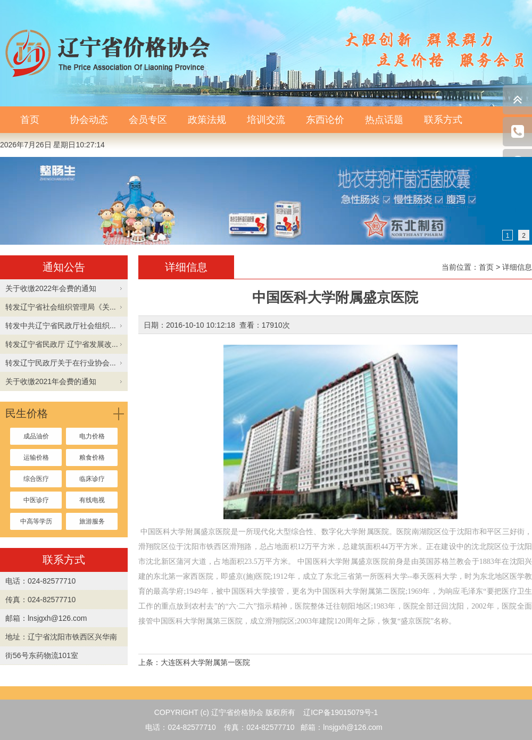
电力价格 (92, 436)
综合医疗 (36, 479)
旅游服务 (92, 521)
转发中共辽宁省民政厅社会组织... (60, 325)
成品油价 (36, 436)
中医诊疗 (36, 500)
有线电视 (92, 500)
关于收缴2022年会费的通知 (50, 288)
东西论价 (325, 119)
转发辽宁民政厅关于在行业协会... (60, 363)
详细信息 (517, 267)
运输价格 (36, 457)
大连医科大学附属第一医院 (205, 662)
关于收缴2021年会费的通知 (50, 381)
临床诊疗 (92, 479)
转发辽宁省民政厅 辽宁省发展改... (61, 344)
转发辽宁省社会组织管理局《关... (60, 307)
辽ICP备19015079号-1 (340, 712)
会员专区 (148, 119)
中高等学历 (36, 521)
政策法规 (207, 119)
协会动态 (89, 119)
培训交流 (266, 119)
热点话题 (384, 119)
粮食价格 (92, 457)
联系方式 (443, 119)
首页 (29, 119)
